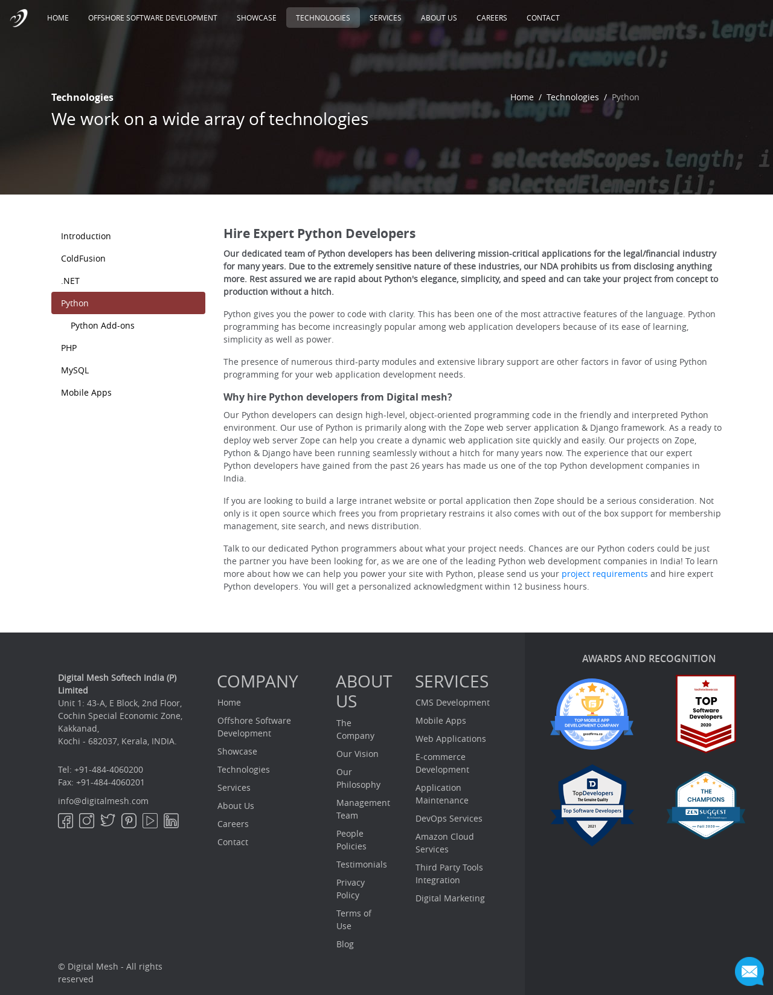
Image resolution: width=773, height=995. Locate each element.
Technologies (323, 17)
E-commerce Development (442, 763)
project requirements (605, 573)
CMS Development (452, 702)
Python (75, 303)
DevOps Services (449, 818)
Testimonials (361, 864)
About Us (439, 17)
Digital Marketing (450, 898)
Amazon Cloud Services (444, 843)
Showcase (257, 17)
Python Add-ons (103, 325)
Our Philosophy (358, 778)
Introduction (86, 236)
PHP (69, 347)
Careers (491, 17)
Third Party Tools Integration (449, 873)
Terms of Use (353, 919)
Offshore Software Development (152, 17)
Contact (543, 17)
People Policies (351, 840)
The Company (355, 729)
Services (386, 17)
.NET (70, 280)
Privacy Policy (350, 889)
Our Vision (357, 753)
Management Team (363, 809)
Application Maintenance (442, 794)
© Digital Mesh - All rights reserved (110, 973)
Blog (345, 944)
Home (63, 17)
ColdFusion (83, 258)
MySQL (75, 370)
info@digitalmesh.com (103, 801)
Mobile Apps (86, 392)
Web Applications (450, 738)
